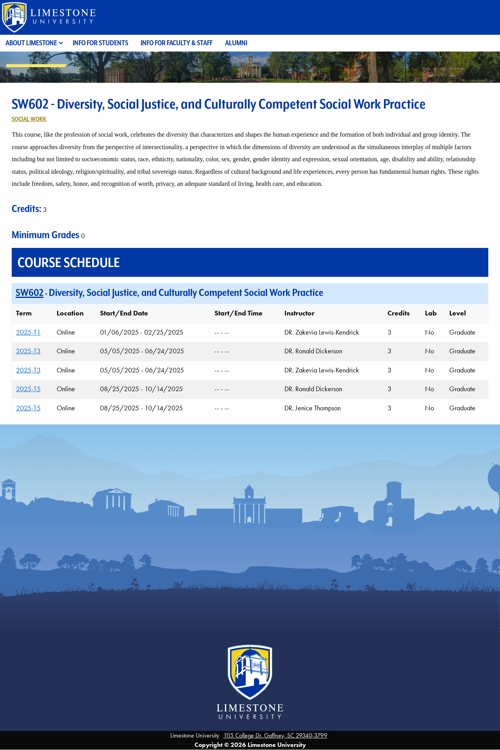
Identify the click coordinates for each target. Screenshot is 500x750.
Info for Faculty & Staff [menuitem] (176, 43)
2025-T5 (28, 389)
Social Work (29, 119)
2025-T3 (28, 351)
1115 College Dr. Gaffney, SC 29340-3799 (275, 735)
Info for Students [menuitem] (100, 43)
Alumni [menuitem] (236, 43)
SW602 (29, 292)
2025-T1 (28, 332)
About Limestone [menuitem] (31, 43)
